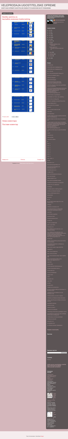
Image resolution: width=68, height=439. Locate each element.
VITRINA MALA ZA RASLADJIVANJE (54, 317)
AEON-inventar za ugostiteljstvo (53, 94)
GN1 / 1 (48, 143)
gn (47, 141)
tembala (49, 283)
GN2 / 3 (48, 156)
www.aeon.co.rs (50, 321)
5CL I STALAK (50, 71)
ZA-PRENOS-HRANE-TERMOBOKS (54, 325)
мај (50, 42)
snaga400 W (49, 249)
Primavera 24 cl (50, 226)
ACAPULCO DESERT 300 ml (53, 75)
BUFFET (49, 107)
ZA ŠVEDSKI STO (51, 323)
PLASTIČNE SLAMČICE (52, 214)
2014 (50, 58)
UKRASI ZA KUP (50, 305)
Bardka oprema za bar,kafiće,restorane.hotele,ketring (56, 48)
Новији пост (5, 159)
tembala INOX (50, 285)
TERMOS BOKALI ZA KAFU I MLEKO (55, 295)
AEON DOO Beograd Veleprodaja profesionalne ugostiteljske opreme (54, 82)
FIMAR (48, 133)
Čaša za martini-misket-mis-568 (53, 109)
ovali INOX (49, 212)
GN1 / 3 (48, 145)
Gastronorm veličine (51, 139)
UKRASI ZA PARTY (51, 307)
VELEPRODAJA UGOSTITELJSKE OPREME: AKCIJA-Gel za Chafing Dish (56, 314)
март (51, 52)
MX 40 (48, 199)
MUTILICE (49, 197)
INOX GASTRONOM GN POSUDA (54, 174)
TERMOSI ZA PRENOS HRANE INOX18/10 (56, 297)
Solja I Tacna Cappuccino (52, 251)
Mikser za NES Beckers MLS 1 (53, 193)
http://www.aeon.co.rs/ (51, 169)
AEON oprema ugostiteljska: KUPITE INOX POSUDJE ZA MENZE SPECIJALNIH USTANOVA (56, 366)
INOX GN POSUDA (51, 176)
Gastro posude (50, 137)
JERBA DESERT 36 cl (51, 178)
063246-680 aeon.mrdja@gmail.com (54, 69)
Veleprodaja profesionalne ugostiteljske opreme (57, 311)
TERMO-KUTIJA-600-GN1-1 (53, 287)
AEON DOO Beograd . (51, 79)
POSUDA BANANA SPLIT (52, 218)
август (51, 40)
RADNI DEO (49, 238)
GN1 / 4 (48, 147)
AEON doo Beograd (51, 77)
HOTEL (48, 160)
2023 (50, 32)
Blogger (42, 436)
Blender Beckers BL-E (51, 103)
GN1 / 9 (48, 152)
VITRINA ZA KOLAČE (51, 319)
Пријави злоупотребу (53, 329)
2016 (50, 37)
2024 (50, 30)
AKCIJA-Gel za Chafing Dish (53, 99)
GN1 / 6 (48, 149)
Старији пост (40, 159)
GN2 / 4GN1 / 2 (50, 158)
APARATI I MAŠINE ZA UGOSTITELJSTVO (56, 101)
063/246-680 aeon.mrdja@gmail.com (54, 67)
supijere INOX (50, 274)
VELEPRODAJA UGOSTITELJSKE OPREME (28, 5)
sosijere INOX (50, 264)
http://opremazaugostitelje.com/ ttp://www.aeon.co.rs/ (53, 167)
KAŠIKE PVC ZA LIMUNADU (53, 184)
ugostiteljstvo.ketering (51, 303)
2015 (50, 39)
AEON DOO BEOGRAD (60, 20)
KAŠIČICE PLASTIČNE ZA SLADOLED (55, 182)
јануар (51, 55)
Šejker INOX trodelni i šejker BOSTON (55, 247)
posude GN (49, 220)
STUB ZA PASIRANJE (51, 272)
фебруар (52, 54)
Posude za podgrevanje (52, 222)
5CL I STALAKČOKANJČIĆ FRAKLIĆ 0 (55, 73)
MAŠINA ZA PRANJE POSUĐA (53, 191)
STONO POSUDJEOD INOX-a (53, 268)
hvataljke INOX (50, 172)
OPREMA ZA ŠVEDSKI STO (53, 206)
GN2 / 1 (48, 154)
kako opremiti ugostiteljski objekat (54, 180)
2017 (50, 35)
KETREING (49, 186)
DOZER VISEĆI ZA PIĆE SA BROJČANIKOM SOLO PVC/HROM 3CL (56, 116)
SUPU (48, 276)
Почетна (23, 159)
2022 (50, 33)
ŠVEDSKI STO (50, 278)
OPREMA (49, 204)
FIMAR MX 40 (50, 135)
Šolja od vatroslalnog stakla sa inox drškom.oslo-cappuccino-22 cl (54, 259)
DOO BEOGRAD (50, 113)
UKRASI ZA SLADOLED (52, 309)
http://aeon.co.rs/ (50, 162)
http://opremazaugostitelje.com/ (53, 164)
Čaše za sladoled (54, 414)
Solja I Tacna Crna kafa (52, 253)
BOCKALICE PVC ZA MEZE (53, 105)
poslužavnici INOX (51, 216)
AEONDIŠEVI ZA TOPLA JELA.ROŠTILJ (55, 96)
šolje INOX (49, 262)
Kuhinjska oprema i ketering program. (55, 188)
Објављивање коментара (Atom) (27, 163)
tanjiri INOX (49, 281)
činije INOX (49, 111)
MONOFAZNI (50, 195)
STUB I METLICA (50, 270)
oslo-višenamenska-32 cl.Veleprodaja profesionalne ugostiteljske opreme (54, 209)
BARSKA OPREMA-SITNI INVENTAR (55, 45)
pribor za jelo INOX (51, 224)
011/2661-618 (50, 65)
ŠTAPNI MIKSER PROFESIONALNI (54, 266)
